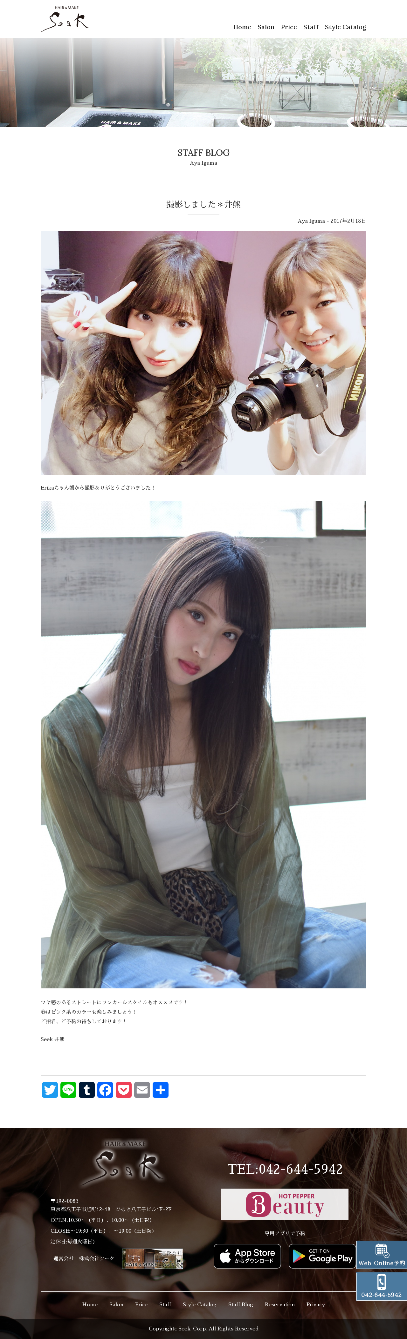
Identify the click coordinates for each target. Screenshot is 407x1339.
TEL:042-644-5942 (285, 1169)
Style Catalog (345, 27)
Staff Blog (240, 1304)
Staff (311, 27)
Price (289, 27)
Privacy (316, 1304)
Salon (266, 27)
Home (242, 27)
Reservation (280, 1304)
